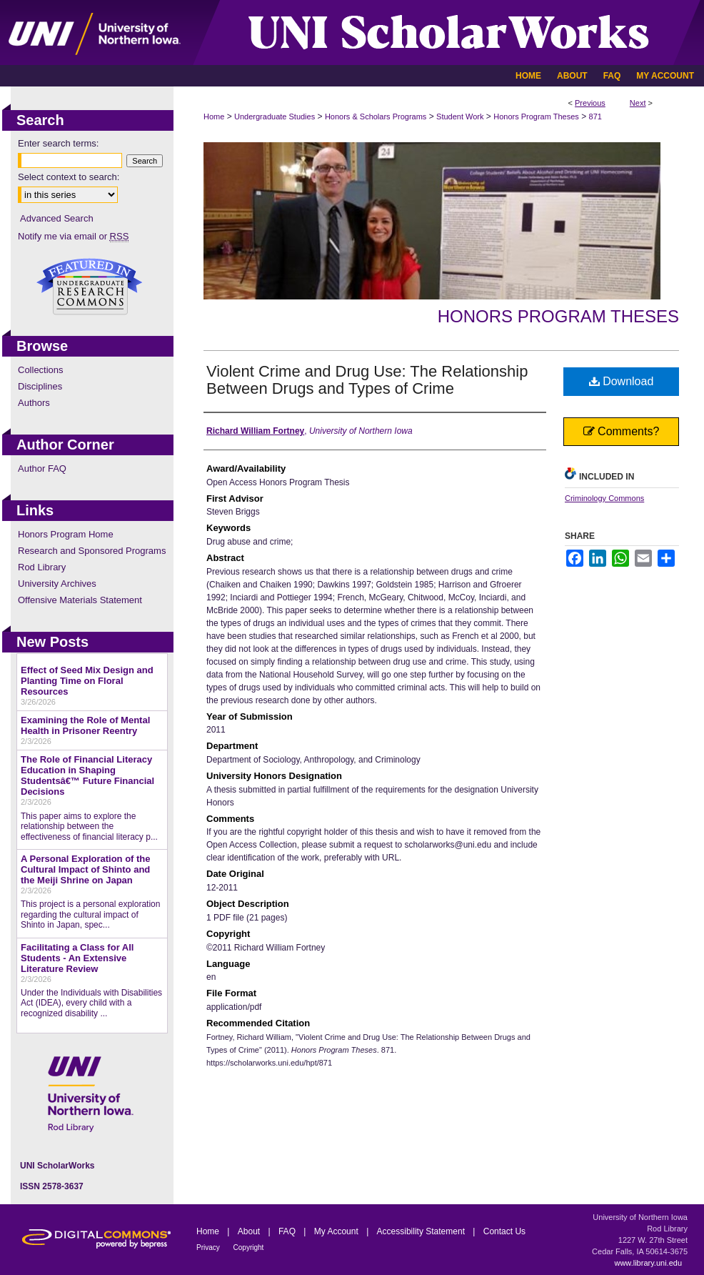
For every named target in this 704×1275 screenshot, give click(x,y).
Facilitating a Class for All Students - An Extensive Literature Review (77, 958)
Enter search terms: (58, 143)
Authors (34, 402)
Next (638, 103)
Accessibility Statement (422, 1231)
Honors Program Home (66, 534)
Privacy (209, 1247)
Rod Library (42, 567)
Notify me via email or (73, 236)
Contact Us (504, 1231)
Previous (590, 103)
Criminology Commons (604, 498)
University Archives (57, 583)
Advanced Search (57, 218)
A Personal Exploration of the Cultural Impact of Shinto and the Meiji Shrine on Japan (86, 869)
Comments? (621, 431)
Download (621, 381)
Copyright (248, 1247)
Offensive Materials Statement (80, 600)
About (250, 1231)
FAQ (288, 1231)
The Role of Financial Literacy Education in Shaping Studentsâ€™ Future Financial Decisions (87, 775)
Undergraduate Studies (274, 116)
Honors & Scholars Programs (375, 116)
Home (213, 116)
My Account (337, 1231)
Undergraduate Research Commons (89, 286)
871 (595, 116)
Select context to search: (68, 177)
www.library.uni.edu (648, 1263)
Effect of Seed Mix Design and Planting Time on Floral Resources (87, 681)
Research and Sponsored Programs (92, 550)
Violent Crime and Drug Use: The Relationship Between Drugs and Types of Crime (367, 379)
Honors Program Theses (536, 116)
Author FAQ (42, 468)
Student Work (459, 116)
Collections (41, 369)
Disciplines (40, 386)
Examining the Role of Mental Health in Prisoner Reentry (85, 725)
